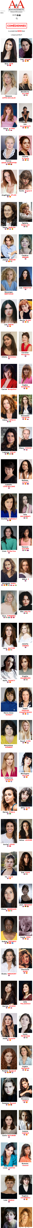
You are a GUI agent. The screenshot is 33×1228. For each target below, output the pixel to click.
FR (15, 15)
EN (13, 15)
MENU (2, 13)
